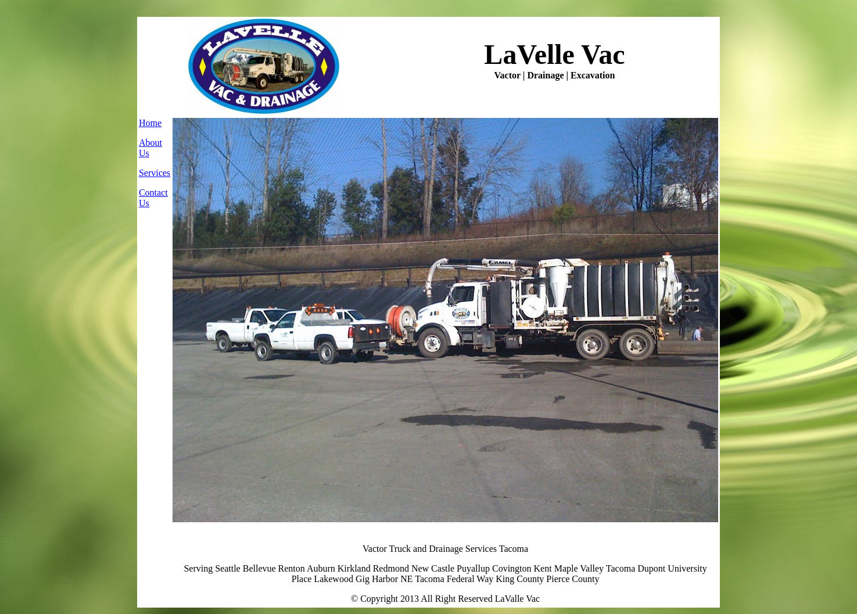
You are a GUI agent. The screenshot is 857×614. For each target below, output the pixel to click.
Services (154, 173)
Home (150, 123)
